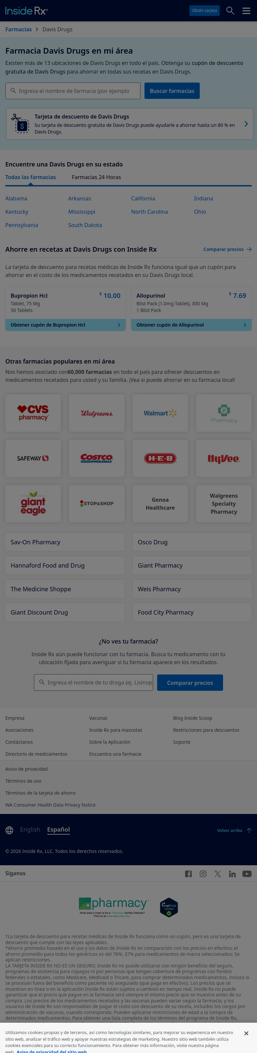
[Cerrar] (246, 1045)
